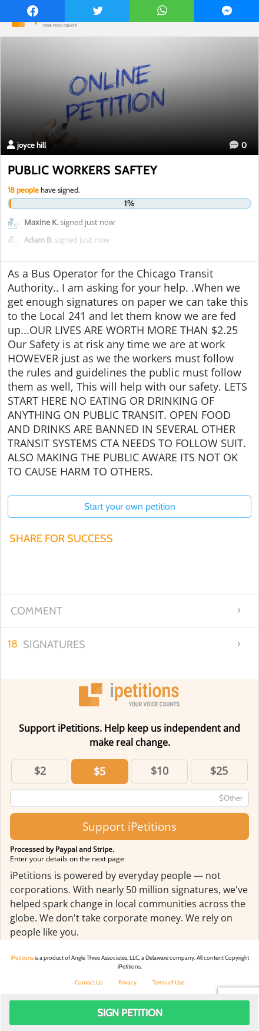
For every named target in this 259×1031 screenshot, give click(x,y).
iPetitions (22, 957)
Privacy (127, 982)
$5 (99, 771)
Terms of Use (168, 982)
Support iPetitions (129, 826)
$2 (40, 771)
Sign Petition (129, 1013)
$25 (219, 771)
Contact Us (88, 982)
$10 (159, 771)
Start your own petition (129, 506)
